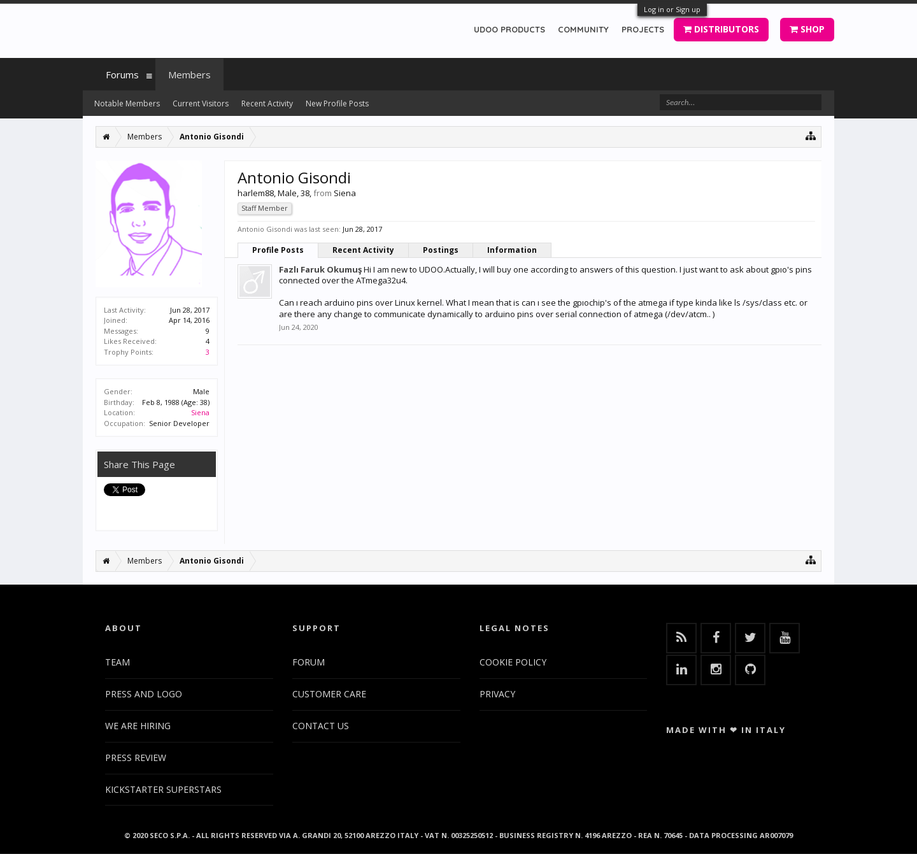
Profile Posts (278, 250)
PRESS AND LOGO (143, 694)
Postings (440, 250)
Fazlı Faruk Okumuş (320, 269)
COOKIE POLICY (513, 662)
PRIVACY (497, 694)
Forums (122, 74)
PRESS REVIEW (135, 757)
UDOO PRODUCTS (509, 29)
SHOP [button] (807, 29)
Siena (200, 412)
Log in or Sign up (672, 9)
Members (189, 74)
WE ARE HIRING (138, 726)
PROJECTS (643, 29)
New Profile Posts (337, 103)
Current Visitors (201, 103)
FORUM (308, 662)
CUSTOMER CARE (329, 694)
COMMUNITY (583, 29)
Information (512, 250)
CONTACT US (320, 726)
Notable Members (127, 103)
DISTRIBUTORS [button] (721, 29)
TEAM (117, 662)
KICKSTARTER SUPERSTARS (163, 789)
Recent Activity (363, 250)
